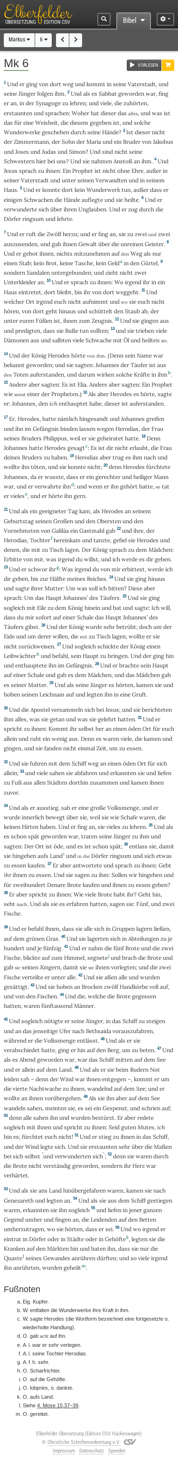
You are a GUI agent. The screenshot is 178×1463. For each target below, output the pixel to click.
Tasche (84, 263)
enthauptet (73, 403)
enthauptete (31, 665)
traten (89, 836)
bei (51, 161)
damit (166, 846)
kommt (95, 84)
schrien (150, 1108)
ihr (52, 569)
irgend (133, 282)
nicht (158, 132)
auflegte (92, 199)
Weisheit (46, 122)
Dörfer (12, 218)
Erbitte (13, 559)
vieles (17, 495)
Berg (113, 1050)
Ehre (137, 170)
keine (66, 263)
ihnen (53, 170)
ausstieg (47, 807)
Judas (49, 151)
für (156, 728)
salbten (61, 340)
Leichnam (52, 694)
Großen (63, 521)
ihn (19, 428)
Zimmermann (31, 141)
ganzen (152, 1210)
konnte (51, 189)
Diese (135, 588)
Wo (118, 282)
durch (78, 132)
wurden (81, 1117)
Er (12, 418)
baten (98, 1248)
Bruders (31, 438)
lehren (78, 103)
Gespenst (115, 1108)
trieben (145, 330)
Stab (25, 263)
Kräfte (142, 374)
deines (12, 457)
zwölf (111, 986)
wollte (12, 466)
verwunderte (20, 209)
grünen (35, 938)
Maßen (163, 1146)
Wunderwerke (22, 132)
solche (142, 122)
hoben (12, 694)
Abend (27, 1059)
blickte (31, 957)
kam (84, 511)
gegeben (101, 122)
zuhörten (135, 103)
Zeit (101, 748)
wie (8, 394)
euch (60, 301)
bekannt (14, 364)
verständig (57, 1165)
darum (86, 374)
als (147, 253)
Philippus (55, 438)
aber (34, 384)
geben (162, 559)
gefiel (120, 540)
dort (55, 84)
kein (80, 189)
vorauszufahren (132, 1031)
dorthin (78, 782)
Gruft (139, 694)
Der (86, 549)
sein (130, 355)
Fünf (142, 903)
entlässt (87, 1040)
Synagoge (48, 103)
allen (40, 782)
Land (56, 855)
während (15, 1040)
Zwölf (54, 234)
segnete (97, 957)
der (30, 103)
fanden (53, 748)
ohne (123, 170)
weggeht (127, 292)
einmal (86, 748)
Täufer (139, 364)
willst (91, 559)
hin (170, 655)
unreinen (132, 244)
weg (68, 84)
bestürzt (103, 1117)
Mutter (54, 588)
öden (134, 728)
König (39, 355)
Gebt (165, 865)
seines (12, 438)
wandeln (15, 1108)
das (122, 113)
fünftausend (57, 1005)
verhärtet (16, 1175)
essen (134, 748)
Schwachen (38, 199)
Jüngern (50, 967)
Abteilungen (143, 938)
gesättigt (16, 986)
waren (111, 738)
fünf (118, 948)
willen (60, 636)
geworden (131, 93)
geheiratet (110, 438)
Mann (161, 476)
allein (10, 738)
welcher (14, 301)
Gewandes (56, 1258)
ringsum (33, 218)
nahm (95, 948)
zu (45, 549)
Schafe (129, 817)
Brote (74, 884)
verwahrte (48, 486)
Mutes (146, 1127)
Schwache (98, 340)
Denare (56, 884)
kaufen (36, 865)
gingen (150, 320)
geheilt (72, 1267)
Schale (85, 617)
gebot (30, 253)
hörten (124, 684)
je (170, 938)
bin (8, 1136)
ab (144, 311)
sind (107, 151)
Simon (77, 151)
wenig (59, 738)
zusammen (104, 782)
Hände (110, 132)
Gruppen (123, 928)
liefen (164, 772)
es (71, 674)
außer (153, 170)
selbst (86, 728)
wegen (105, 428)
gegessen (144, 996)
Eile (41, 607)
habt (119, 894)
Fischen (47, 996)
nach (150, 457)
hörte (78, 355)
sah (65, 807)
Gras (52, 938)
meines (76, 578)
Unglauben (92, 209)
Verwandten (111, 180)
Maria (93, 141)
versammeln (67, 709)
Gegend (14, 1219)
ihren (70, 209)
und (80, 84)
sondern (14, 272)
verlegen (70, 1345)
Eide (9, 636)
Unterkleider (20, 282)
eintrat (12, 1239)
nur (156, 253)
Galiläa (60, 530)
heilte (131, 199)
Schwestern (19, 161)
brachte (129, 665)
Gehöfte (115, 1239)
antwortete (87, 865)
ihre (138, 530)
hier (41, 161)
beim (122, 1069)
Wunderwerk (103, 189)
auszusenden (20, 244)
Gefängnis (46, 428)
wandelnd (99, 1088)
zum (84, 320)
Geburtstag (19, 521)
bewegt (55, 817)
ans (42, 1190)
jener (135, 1210)
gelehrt (107, 719)
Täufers (110, 597)
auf (116, 253)
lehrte (64, 218)
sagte (165, 394)
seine (119, 84)
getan (57, 719)
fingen (63, 1219)
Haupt (54, 597)
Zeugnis (102, 320)
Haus (10, 189)
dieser (108, 113)
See (161, 1059)
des (93, 597)
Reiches (96, 578)
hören (11, 311)
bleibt (64, 292)
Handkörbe (134, 986)
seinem (155, 180)
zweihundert (29, 884)
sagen (82, 874)
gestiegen (159, 1200)
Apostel (40, 709)
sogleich (14, 607)
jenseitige (45, 1031)
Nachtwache (45, 1088)
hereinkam (67, 540)
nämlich (67, 418)
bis (78, 292)
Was (67, 569)
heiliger (142, 476)
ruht (35, 738)
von (43, 84)
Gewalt (87, 244)
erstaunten (18, 113)
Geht (144, 894)
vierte (20, 1088)
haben (59, 457)
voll (154, 986)
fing (164, 93)
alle (88, 928)
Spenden (116, 1451)
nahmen (101, 161)
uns (61, 161)
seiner (11, 180)
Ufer (65, 1031)
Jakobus (163, 141)
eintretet (30, 292)
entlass (138, 846)
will (165, 607)
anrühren (83, 1258)
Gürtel (149, 263)
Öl (126, 340)
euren (26, 320)
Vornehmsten (21, 530)
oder (53, 1239)
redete (145, 1117)
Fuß (16, 782)
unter (69, 180)
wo (51, 1229)
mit (35, 549)
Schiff (79, 763)
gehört (129, 486)
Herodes (59, 355)
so (134, 1258)
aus (164, 320)
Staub (132, 311)
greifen (155, 418)
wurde (93, 626)
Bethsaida (98, 1031)
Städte (75, 1239)
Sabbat (108, 93)
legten (95, 694)
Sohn (68, 141)
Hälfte (58, 578)
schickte (108, 646)
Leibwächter (20, 655)
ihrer (37, 588)
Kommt (58, 728)
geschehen (55, 132)
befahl (60, 655)
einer (33, 394)
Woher (80, 113)
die (64, 122)
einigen (13, 199)
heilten (150, 340)
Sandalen (38, 272)
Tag (73, 511)
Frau (157, 428)
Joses (22, 151)
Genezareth (19, 1200)
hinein (92, 607)
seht (9, 903)
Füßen (44, 320)
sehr (109, 626)
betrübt (126, 626)
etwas (164, 855)
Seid (114, 1127)
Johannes (107, 364)
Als (92, 1098)
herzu (70, 234)
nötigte (53, 1021)
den (135, 263)
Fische (12, 913)
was (157, 113)
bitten (116, 588)
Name (144, 355)
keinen (12, 826)
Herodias (127, 428)
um (157, 626)
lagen (72, 549)
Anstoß (122, 161)
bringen (118, 655)
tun (126, 189)
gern (79, 495)
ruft (31, 234)
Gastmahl (91, 530)
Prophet (82, 170)
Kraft (108, 1310)
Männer (84, 1005)
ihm (60, 93)
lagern (144, 928)
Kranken (14, 1248)
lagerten (98, 938)
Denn (116, 355)
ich (53, 403)
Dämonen (16, 340)
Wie (79, 894)
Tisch (56, 549)
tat (165, 486)
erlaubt (139, 447)
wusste (54, 476)
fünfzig (52, 948)
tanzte (102, 540)
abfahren (86, 772)
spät (33, 836)
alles (21, 719)
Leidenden (104, 1219)
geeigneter (52, 511)
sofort (44, 617)
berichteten (157, 709)
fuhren (38, 763)
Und (12, 84)
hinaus (67, 311)
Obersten (109, 521)
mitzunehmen (92, 253)
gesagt (76, 447)
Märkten (58, 1248)
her (99, 728)
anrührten (26, 1267)
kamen (144, 684)
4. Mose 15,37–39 (57, 1405)
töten (38, 466)
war (82, 1059)
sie (122, 234)
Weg (136, 253)
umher (33, 1219)
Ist (129, 132)
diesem (79, 122)
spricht (13, 728)
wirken (105, 374)
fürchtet (32, 1136)
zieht (111, 272)
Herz (138, 1165)
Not (155, 1069)
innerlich (33, 817)
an (13, 103)
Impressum (64, 1451)
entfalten (39, 1310)
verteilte (32, 977)
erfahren (77, 903)
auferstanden (47, 374)
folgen (45, 93)
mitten (124, 1059)
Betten (147, 1219)
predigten (27, 330)
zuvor (11, 792)
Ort (30, 301)
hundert (14, 948)
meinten (55, 1108)
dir (109, 447)
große (98, 807)
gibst (31, 626)
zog (133, 209)
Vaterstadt (142, 84)
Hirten (30, 826)
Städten (57, 782)
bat (117, 607)
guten (128, 1127)
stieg (105, 1136)
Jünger (27, 93)
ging (31, 84)
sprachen (57, 113)
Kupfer (40, 1301)
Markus (19, 39)
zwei (141, 234)
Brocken (92, 986)
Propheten (64, 394)
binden (69, 428)
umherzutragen (24, 1229)
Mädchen (160, 549)
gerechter (108, 476)
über (56, 209)
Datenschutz (91, 1451)
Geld (114, 263)
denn (115, 466)
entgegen (114, 1079)
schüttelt (100, 311)
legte (46, 1146)
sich (43, 209)
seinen (85, 180)
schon (19, 836)
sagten (84, 364)
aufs (42, 855)
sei (88, 1108)
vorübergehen (63, 1098)
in (109, 84)
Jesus (11, 170)
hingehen (24, 855)
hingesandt (93, 418)
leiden (11, 1079)
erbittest (133, 569)
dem (141, 549)
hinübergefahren (84, 1190)
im (28, 428)
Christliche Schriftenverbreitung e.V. (83, 1442)
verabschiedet (22, 1050)
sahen (57, 772)
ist (97, 170)
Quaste (13, 1258)
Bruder (132, 141)
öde (58, 846)
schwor (37, 569)
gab (56, 244)
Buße (71, 330)
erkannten (123, 772)
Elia (81, 384)
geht (51, 311)
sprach (28, 170)
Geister (154, 244)
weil (75, 438)
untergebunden (71, 272)
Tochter (40, 540)
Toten (20, 374)
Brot (51, 263)
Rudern (139, 1069)
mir (38, 559)
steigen (155, 1021)
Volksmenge (123, 807)
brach (129, 957)
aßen (110, 977)
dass (49, 330)
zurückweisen (36, 646)
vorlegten (123, 967)
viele (106, 103)
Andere (18, 384)
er (82, 476)
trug (118, 457)
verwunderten (73, 1156)
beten (147, 1050)
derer (44, 636)
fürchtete (158, 466)
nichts (64, 253)
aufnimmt (95, 301)
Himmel (74, 957)
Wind (67, 1079)
